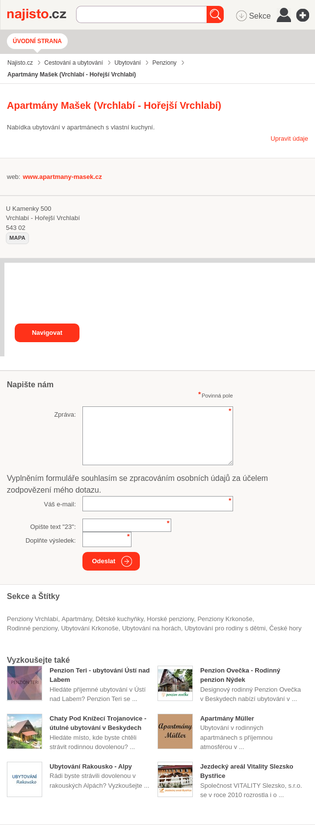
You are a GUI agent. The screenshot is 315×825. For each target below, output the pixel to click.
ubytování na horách (151, 628)
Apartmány (77, 619)
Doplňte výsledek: (51, 540)
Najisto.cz (41, 14)
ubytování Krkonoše (89, 628)
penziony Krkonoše (224, 619)
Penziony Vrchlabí (32, 619)
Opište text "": (53, 526)
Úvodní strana (37, 41)
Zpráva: (65, 414)
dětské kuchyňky (119, 619)
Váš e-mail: (60, 504)
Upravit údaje (289, 138)
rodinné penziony (32, 628)
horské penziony (170, 619)
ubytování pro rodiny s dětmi (224, 628)
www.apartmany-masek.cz (62, 176)
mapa (17, 238)
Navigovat (47, 332)
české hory (285, 628)
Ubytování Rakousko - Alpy (91, 766)
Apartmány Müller (227, 718)
